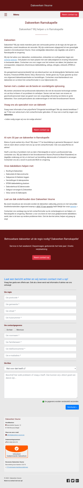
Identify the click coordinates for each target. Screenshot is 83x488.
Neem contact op (41, 130)
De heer (8, 330)
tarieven (73, 207)
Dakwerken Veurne (41, 5)
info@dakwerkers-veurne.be (15, 435)
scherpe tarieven (10, 60)
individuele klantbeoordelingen (17, 467)
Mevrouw (19, 330)
